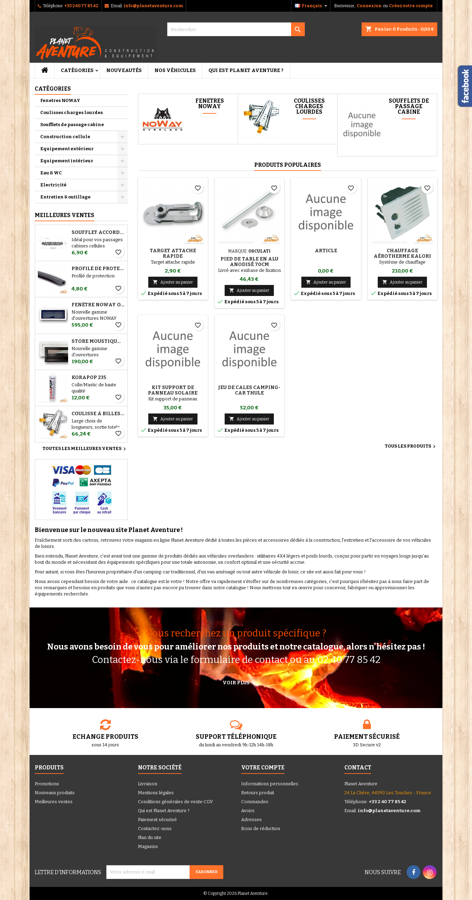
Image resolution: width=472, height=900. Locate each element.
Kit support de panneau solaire (172, 390)
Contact (357, 767)
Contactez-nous (155, 828)
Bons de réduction (260, 828)
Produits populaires (287, 165)
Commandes (254, 801)
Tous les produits (411, 446)
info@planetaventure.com (153, 5)
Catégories (77, 70)
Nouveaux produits (55, 792)
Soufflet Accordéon (98, 232)
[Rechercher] (236, 29)
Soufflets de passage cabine (72, 124)
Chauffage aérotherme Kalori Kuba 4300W (402, 256)
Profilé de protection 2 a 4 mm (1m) (98, 269)
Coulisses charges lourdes (71, 112)
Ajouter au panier (173, 282)
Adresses (251, 819)
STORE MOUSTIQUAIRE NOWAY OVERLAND (98, 341)
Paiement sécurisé (157, 819)
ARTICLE (326, 251)
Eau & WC (51, 172)
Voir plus (236, 683)
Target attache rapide (173, 253)
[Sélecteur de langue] (312, 6)
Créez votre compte (411, 5)
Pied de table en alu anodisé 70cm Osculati (249, 264)
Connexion (369, 5)
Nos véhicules (175, 70)
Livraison (147, 783)
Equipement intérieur (66, 160)
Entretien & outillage (65, 197)
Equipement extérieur (67, 148)
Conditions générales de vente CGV (175, 801)
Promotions (47, 783)
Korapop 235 (89, 377)
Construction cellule (65, 136)
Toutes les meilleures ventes (85, 449)
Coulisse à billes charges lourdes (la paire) (98, 414)
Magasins (148, 846)
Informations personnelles (269, 783)
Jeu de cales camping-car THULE (249, 390)
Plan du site (149, 837)
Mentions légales (156, 792)
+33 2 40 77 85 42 (81, 5)
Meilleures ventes (54, 801)
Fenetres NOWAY (60, 100)
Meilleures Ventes (64, 215)
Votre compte (263, 767)
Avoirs (248, 810)
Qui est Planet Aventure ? (245, 70)
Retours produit (257, 792)
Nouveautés (124, 70)
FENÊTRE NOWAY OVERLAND (98, 305)
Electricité (53, 184)
